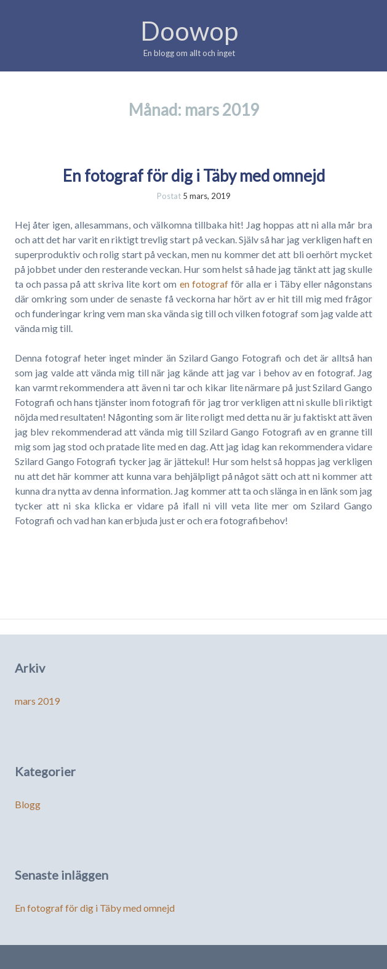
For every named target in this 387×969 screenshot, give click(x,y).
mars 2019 (37, 701)
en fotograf (204, 284)
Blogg (28, 804)
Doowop (189, 30)
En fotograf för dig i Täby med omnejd (194, 175)
